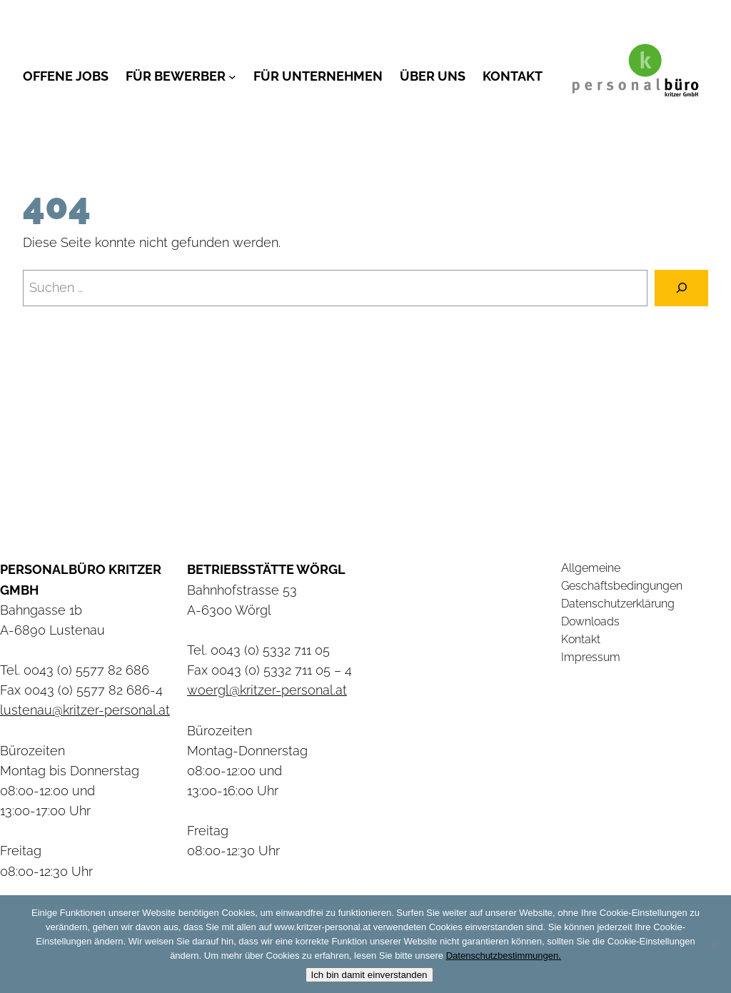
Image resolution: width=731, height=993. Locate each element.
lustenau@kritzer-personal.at (85, 709)
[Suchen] (681, 288)
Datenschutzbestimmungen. (503, 955)
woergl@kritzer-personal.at (267, 689)
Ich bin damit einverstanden (369, 974)
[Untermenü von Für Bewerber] (232, 76)
